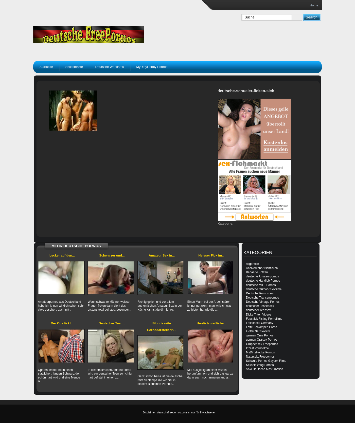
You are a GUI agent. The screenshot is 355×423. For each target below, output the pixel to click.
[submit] (311, 17)
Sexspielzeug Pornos (260, 365)
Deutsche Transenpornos (262, 297)
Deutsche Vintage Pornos (263, 301)
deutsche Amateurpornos (262, 276)
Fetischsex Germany (259, 323)
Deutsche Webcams (109, 67)
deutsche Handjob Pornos (263, 280)
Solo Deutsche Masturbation (264, 369)
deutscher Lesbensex (260, 306)
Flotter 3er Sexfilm (258, 331)
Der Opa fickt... (62, 323)
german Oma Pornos (259, 335)
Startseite (46, 67)
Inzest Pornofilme (257, 348)
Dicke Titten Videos (258, 314)
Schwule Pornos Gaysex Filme (266, 361)
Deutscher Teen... (112, 323)
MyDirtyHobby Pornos (151, 67)
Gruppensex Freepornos (262, 344)
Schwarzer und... (111, 255)
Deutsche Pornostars (260, 293)
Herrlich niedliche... (211, 323)
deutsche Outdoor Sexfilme (264, 289)
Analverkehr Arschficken (262, 268)
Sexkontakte (74, 67)
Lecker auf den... (62, 255)
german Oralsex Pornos (261, 339)
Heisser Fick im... (211, 255)
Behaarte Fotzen (257, 272)
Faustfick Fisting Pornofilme (264, 318)
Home (314, 5)
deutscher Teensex (258, 310)
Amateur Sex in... (162, 255)
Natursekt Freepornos (260, 356)
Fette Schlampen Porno (261, 327)
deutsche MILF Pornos (261, 285)
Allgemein (252, 264)
